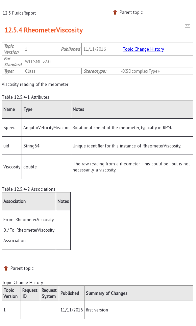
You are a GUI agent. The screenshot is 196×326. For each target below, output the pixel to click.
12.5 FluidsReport (19, 13)
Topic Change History (143, 49)
